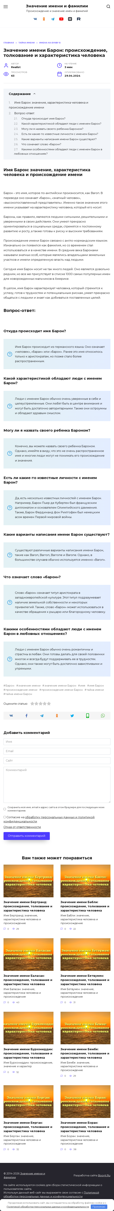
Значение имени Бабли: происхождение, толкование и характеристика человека (85, 906)
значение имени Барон (60, 685)
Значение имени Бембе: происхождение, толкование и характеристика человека (85, 1053)
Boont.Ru (104, 1175)
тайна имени (95, 689)
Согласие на (49, 819)
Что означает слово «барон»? (41, 144)
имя (82, 685)
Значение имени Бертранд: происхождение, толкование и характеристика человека (28, 906)
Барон (9, 685)
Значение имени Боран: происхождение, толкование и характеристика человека (85, 1127)
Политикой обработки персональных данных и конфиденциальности (48, 1206)
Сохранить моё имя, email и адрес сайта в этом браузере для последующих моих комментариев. (56, 809)
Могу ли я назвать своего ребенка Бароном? (52, 129)
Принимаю (99, 1206)
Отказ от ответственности (22, 827)
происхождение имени (21, 689)
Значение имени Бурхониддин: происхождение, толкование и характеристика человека (28, 1053)
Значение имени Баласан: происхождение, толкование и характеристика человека (28, 980)
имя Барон (96, 685)
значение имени (29, 685)
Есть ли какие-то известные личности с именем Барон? (59, 134)
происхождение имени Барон (62, 689)
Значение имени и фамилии (57, 5)
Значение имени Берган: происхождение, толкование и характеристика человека (28, 1127)
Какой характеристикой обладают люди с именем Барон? (61, 123)
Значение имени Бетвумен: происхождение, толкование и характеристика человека (85, 980)
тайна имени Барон (18, 694)
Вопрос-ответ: (24, 113)
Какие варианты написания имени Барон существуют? (59, 139)
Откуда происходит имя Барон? (43, 118)
